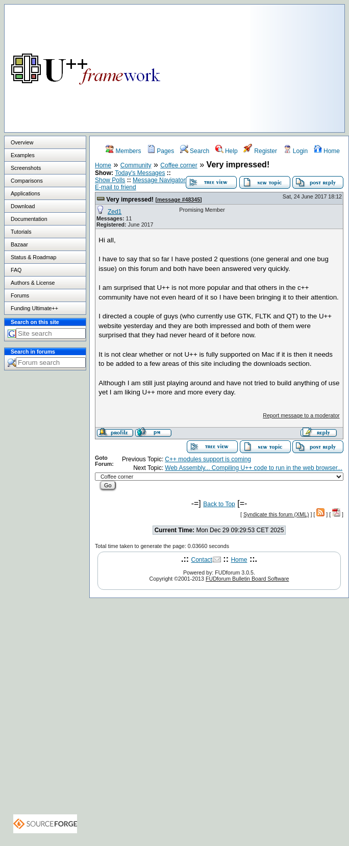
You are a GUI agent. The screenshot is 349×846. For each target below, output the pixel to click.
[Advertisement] (305, 66)
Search (194, 151)
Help (226, 151)
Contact (201, 559)
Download (23, 206)
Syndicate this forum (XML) (276, 514)
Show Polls (110, 180)
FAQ (16, 270)
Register (260, 151)
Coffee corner (178, 165)
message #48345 (178, 199)
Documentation (29, 219)
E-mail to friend (115, 187)
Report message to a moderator (301, 415)
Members (123, 151)
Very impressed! (130, 199)
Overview (22, 142)
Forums (20, 295)
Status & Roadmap (33, 257)
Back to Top (219, 504)
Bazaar (19, 244)
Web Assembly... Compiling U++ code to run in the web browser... (253, 467)
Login (295, 151)
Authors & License (33, 283)
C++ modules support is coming (208, 459)
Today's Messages (140, 173)
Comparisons (27, 181)
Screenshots (26, 168)
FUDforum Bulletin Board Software (247, 579)
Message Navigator (159, 180)
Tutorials (21, 232)
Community (136, 165)
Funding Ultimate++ (34, 308)
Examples (23, 155)
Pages (160, 151)
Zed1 (114, 211)
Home (327, 151)
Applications (25, 193)
